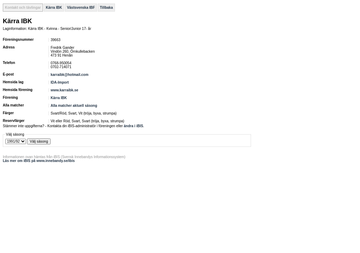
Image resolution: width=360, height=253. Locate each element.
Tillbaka (106, 7)
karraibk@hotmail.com (70, 75)
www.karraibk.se (64, 90)
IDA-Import (60, 82)
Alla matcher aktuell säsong (74, 106)
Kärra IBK (54, 7)
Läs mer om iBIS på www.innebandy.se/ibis (39, 161)
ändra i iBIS (133, 126)
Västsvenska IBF (81, 7)
